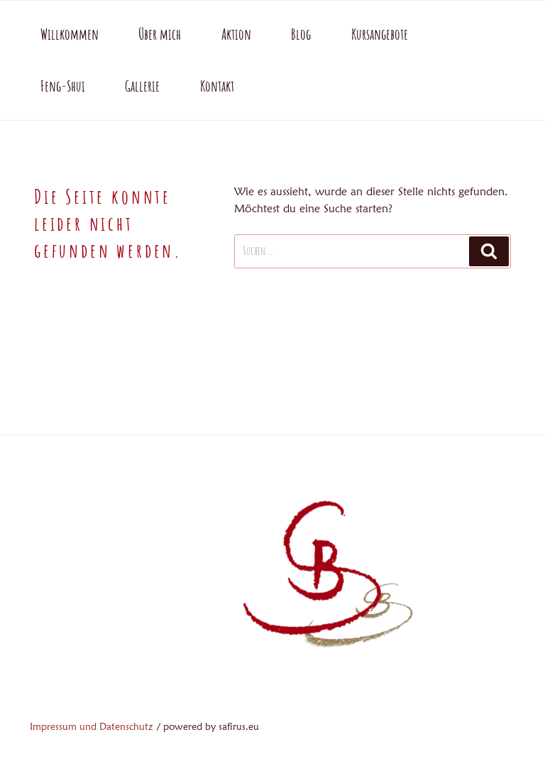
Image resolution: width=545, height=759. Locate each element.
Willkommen (69, 34)
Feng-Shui (62, 86)
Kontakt (217, 86)
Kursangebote (379, 34)
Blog (301, 34)
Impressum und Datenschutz (91, 726)
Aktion (236, 34)
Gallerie (142, 86)
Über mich (159, 34)
